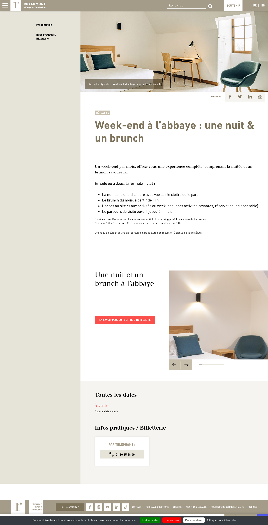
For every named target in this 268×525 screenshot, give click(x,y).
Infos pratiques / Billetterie (46, 36)
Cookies (252, 507)
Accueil (93, 84)
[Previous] (174, 365)
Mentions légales (196, 507)
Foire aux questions (157, 507)
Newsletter (70, 506)
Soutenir (233, 5)
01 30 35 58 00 (122, 454)
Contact (136, 507)
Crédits (177, 507)
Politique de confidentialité (227, 507)
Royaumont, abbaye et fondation (28, 5)
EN (263, 5)
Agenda (105, 84)
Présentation (44, 24)
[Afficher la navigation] (5, 5)
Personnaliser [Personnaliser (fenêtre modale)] (194, 520)
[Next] (186, 365)
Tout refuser (171, 520)
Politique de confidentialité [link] (221, 520)
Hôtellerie (102, 112)
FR (255, 5)
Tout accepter (150, 520)
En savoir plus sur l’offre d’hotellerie (125, 319)
